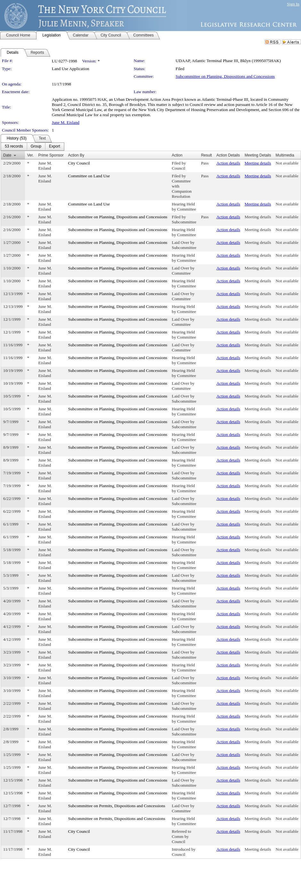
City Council (79, 163)
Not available (287, 163)
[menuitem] (14, 146)
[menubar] (32, 146)
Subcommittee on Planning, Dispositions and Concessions (225, 76)
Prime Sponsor (50, 155)
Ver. (30, 155)
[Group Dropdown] (36, 146)
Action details (228, 163)
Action (177, 155)
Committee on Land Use (89, 175)
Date (7, 155)
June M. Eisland (65, 122)
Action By (76, 155)
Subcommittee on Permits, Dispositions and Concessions (116, 805)
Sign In (293, 4)
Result (206, 155)
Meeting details (258, 163)
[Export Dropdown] (54, 146)
